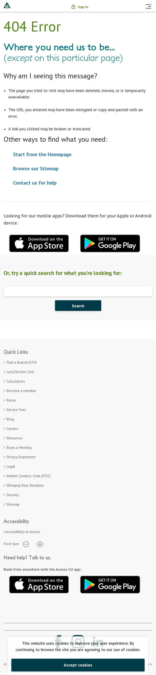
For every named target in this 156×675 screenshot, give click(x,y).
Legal (10, 466)
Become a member (21, 390)
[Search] (78, 291)
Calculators (15, 381)
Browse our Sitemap (36, 168)
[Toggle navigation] (148, 6)
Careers (12, 428)
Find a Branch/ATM (21, 362)
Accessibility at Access (22, 531)
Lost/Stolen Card (20, 371)
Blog (10, 419)
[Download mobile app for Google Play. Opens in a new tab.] (110, 242)
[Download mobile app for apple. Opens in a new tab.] (39, 242)
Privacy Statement (21, 456)
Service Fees (16, 409)
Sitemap (12, 504)
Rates (11, 400)
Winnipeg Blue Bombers (25, 485)
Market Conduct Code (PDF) (28, 475)
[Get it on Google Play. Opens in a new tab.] (110, 583)
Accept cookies (78, 665)
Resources (14, 438)
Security (12, 494)
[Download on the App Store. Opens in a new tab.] (39, 583)
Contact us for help (35, 182)
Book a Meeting (19, 447)
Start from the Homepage (42, 154)
